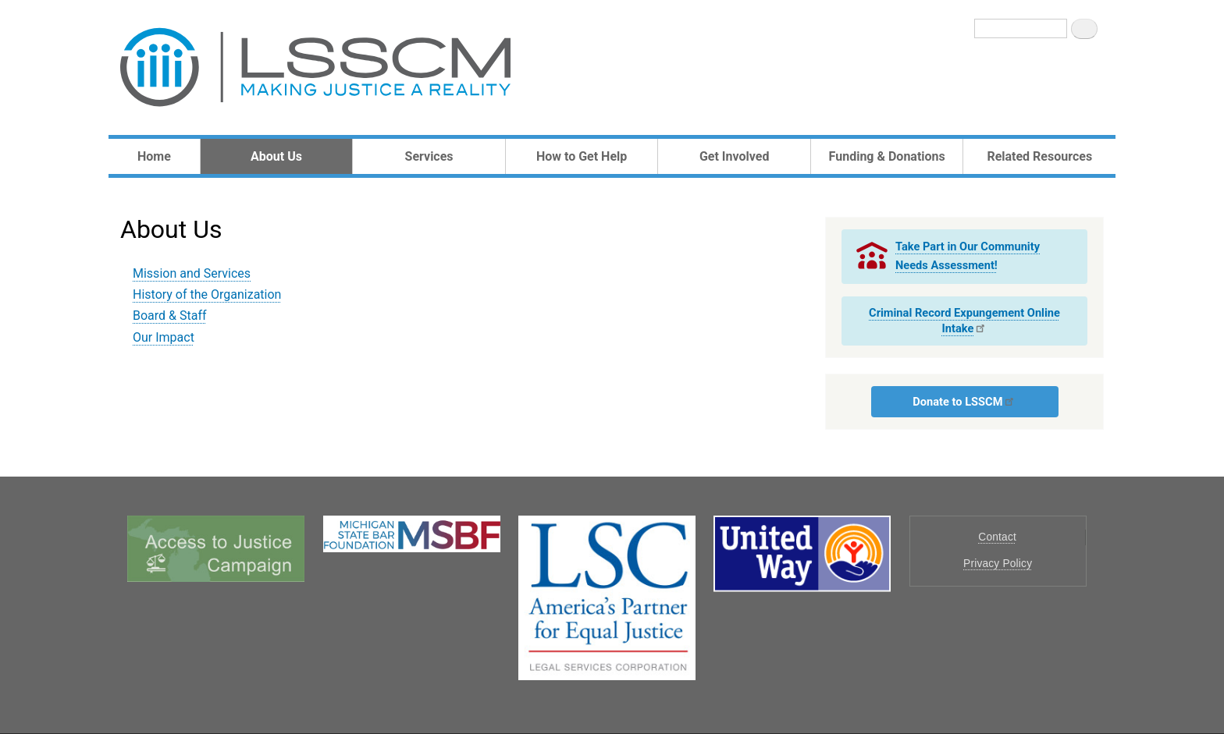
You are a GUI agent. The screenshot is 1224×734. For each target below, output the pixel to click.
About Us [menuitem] (276, 156)
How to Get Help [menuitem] (581, 156)
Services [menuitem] (429, 156)
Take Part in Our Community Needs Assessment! (967, 255)
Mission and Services (192, 273)
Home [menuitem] (154, 156)
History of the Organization (207, 294)
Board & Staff (170, 315)
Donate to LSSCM (964, 402)
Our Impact (163, 337)
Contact (997, 537)
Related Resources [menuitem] (1039, 156)
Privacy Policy (997, 563)
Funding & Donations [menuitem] (887, 156)
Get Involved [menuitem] (734, 156)
